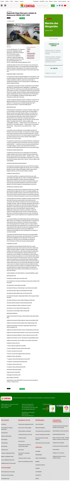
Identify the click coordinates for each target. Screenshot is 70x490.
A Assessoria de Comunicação (7, 475)
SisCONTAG (42, 1)
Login (68, 1)
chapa (28, 51)
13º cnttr (28, 49)
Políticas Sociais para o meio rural (25, 434)
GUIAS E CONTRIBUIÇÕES (40, 458)
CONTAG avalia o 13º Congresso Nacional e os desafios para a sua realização (53, 52)
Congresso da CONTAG (31, 53)
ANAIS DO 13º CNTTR (51, 73)
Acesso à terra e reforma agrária (24, 427)
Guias (47, 1)
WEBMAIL (37, 461)
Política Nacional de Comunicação (8, 471)
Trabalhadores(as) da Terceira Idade (8, 463)
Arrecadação (35, 1)
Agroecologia (21, 449)
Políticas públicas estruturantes (24, 431)
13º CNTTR (9, 11)
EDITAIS (37, 478)
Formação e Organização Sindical (7, 453)
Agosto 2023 (49, 30)
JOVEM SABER (38, 471)
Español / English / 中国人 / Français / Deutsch (12, 1)
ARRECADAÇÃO (38, 454)
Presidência (3, 424)
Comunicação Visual (5, 478)
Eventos (55, 1)
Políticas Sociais (4, 449)
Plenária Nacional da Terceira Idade (42, 442)
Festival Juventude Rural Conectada (42, 434)
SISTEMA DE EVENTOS (40, 465)
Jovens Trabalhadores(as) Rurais (7, 459)
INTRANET (37, 468)
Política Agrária (4, 439)
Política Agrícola (4, 442)
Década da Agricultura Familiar (59, 434)
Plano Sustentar (56, 449)
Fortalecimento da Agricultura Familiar (25, 424)
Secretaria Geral (4, 432)
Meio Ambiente (4, 446)
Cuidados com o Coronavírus (58, 452)
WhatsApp (22, 18)
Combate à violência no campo (24, 458)
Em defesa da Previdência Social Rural (60, 446)
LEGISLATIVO (38, 475)
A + (7, 46)
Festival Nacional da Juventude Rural (42, 431)
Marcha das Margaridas (40, 427)
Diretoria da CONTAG (30, 55)
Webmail (50, 1)
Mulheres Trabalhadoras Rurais (7, 456)
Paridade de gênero (22, 437)
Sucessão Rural (21, 441)
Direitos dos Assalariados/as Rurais (25, 461)
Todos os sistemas (62, 1)
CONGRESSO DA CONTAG (53, 44)
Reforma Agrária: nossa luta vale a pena (60, 431)
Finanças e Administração (6, 436)
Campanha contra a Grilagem (58, 442)
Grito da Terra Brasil (39, 424)
